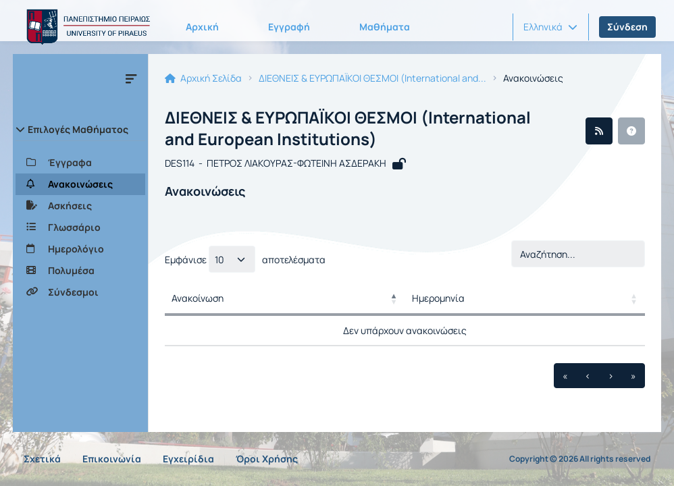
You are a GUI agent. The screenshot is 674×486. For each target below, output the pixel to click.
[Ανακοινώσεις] (80, 184)
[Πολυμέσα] (80, 270)
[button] (550, 27)
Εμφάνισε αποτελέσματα (245, 259)
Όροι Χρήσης (267, 458)
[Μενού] (131, 78)
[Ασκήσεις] (80, 206)
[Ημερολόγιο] (80, 249)
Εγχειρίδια (188, 458)
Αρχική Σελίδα (203, 78)
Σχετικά (42, 458)
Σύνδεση (627, 26)
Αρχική (202, 26)
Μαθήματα (384, 26)
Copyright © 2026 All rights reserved (579, 459)
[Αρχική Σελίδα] (85, 27)
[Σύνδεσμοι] (80, 292)
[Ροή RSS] (599, 130)
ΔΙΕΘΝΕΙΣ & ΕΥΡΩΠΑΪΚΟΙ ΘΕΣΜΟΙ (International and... (372, 78)
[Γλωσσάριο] (80, 227)
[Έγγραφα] (80, 162)
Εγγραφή (289, 26)
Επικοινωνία (111, 458)
